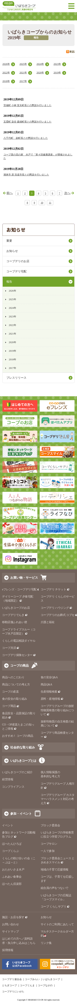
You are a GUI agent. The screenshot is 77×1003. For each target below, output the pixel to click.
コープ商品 (10, 706)
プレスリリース (16, 377)
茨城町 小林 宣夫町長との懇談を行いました (27, 105)
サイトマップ (10, 931)
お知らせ (12, 251)
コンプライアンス (13, 786)
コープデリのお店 (17, 261)
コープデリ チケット (55, 589)
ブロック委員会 (50, 825)
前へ (10, 193)
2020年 (40, 72)
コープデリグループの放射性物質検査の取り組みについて (57, 710)
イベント (7, 825)
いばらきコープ (51, 979)
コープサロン (49, 843)
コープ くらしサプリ (53, 906)
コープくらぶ (10, 850)
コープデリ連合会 (12, 979)
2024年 (40, 64)
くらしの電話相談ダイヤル (18, 640)
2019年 (57, 72)
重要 (9, 240)
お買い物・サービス (24, 577)
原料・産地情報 (52, 698)
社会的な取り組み (22, 747)
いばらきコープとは (23, 760)
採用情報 (7, 950)
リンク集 (46, 943)
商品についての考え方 (16, 684)
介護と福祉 (48, 622)
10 (42, 202)
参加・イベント (21, 813)
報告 (9, 281)
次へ (67, 193)
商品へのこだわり (13, 677)
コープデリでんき (15, 615)
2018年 (6, 81)
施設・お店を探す (15, 917)
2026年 (6, 64)
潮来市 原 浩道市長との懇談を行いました (26, 174)
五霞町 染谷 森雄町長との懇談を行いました (27, 121)
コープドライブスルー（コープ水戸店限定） (18, 631)
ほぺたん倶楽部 (12, 883)
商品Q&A (46, 684)
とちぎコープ (9, 985)
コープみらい (32, 979)
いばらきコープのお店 (16, 607)
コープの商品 (19, 665)
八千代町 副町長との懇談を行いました (25, 138)
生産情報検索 (51, 691)
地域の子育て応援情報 (54, 869)
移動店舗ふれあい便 (14, 622)
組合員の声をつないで (54, 888)
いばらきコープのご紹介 (17, 772)
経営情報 (7, 779)
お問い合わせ (10, 924)
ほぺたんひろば (12, 843)
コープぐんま (27, 985)
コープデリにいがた (13, 991)
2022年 (6, 72)
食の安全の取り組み (14, 698)
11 (50, 202)
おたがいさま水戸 (13, 869)
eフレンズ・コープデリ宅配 (21, 589)
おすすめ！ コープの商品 (17, 735)
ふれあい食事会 (12, 876)
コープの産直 (10, 691)
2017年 (23, 81)
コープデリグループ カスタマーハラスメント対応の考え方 (58, 799)
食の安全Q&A (49, 677)
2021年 (23, 72)
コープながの (45, 985)
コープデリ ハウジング (56, 607)
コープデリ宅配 (16, 271)
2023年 (57, 64)
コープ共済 (10, 647)
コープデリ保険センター (19, 655)
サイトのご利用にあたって (57, 924)
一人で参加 (48, 850)
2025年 (23, 64)
